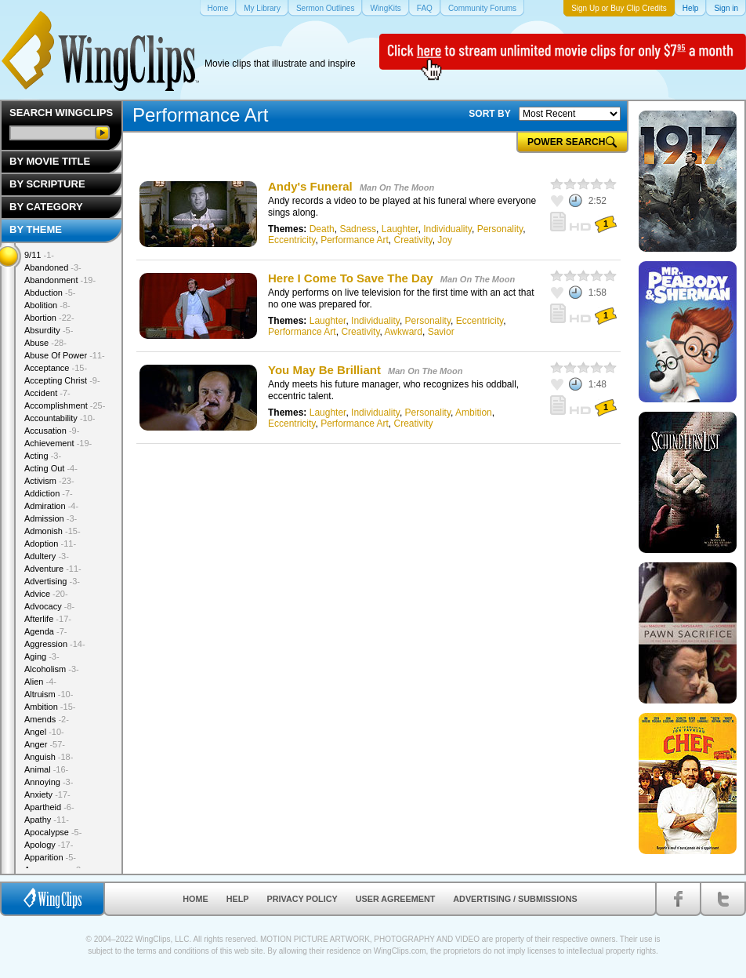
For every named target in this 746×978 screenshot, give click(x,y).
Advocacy (49, 606)
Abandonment (60, 280)
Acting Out (51, 468)
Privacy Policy (302, 898)
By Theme (35, 229)
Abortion (49, 317)
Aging (42, 656)
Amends (46, 719)
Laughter (400, 229)
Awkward (403, 331)
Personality (500, 229)
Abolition (47, 305)
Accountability (60, 418)
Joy (444, 240)
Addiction (48, 493)
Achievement (58, 443)
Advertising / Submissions (515, 898)
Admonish (52, 531)
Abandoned (52, 267)
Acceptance (55, 368)
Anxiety (47, 794)
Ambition (473, 412)
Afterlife (47, 619)
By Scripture (47, 184)
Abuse (45, 342)
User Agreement (396, 898)
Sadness (357, 229)
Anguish (48, 757)
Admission (50, 518)
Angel (44, 731)
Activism (49, 480)
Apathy (46, 819)
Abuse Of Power (64, 355)
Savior (441, 331)
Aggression (54, 644)
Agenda (45, 631)
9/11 (39, 255)
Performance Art (354, 240)
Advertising (52, 581)
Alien (40, 681)
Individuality (447, 229)
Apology (48, 844)
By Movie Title (49, 161)
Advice (46, 593)
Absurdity (48, 330)
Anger (44, 744)
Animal (46, 769)
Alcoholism (51, 669)
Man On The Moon (397, 187)
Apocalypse (52, 832)
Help (237, 898)
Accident (47, 393)
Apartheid (49, 807)
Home (195, 898)
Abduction (49, 292)
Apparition (50, 857)
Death (322, 229)
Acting (42, 455)
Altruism (48, 694)
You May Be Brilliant (326, 369)
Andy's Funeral (310, 186)
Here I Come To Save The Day (352, 278)
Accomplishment (64, 405)
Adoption (50, 543)
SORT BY (489, 113)
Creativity (413, 240)
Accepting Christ (62, 380)
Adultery (46, 556)
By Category (46, 207)
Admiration (51, 506)
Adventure (52, 568)
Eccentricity (291, 240)
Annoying (48, 782)
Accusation (51, 430)
